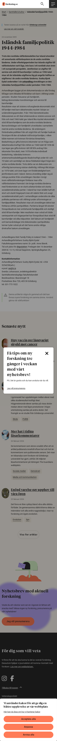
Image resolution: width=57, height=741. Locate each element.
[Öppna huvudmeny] (53, 4)
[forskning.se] (9, 4)
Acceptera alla (28, 719)
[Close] (47, 353)
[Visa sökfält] (42, 4)
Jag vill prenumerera (16, 388)
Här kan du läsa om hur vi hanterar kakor (22, 712)
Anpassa (28, 726)
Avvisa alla (28, 734)
